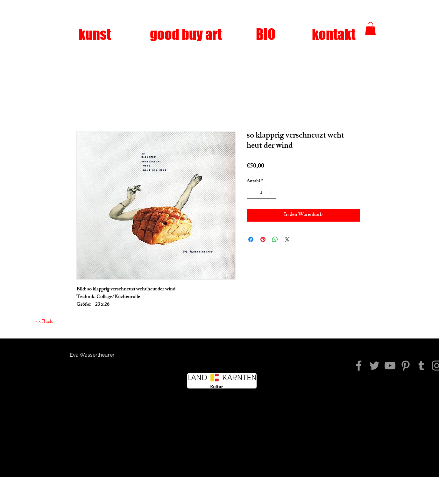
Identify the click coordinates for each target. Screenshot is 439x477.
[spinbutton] (261, 192)
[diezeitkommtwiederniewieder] (358, 365)
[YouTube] (390, 365)
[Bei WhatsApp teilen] (275, 239)
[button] (370, 28)
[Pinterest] (405, 365)
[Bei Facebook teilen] (251, 239)
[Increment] (271, 192)
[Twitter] (374, 365)
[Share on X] (287, 239)
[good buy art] (186, 34)
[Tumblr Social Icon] (421, 365)
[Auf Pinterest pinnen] (263, 239)
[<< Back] (44, 322)
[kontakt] (333, 34)
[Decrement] (252, 192)
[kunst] (94, 34)
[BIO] (265, 34)
